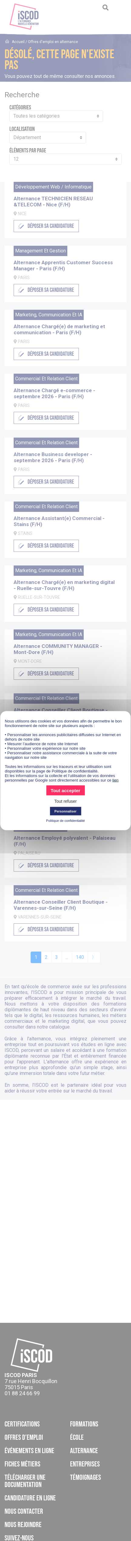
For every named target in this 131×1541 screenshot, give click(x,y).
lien (116, 780)
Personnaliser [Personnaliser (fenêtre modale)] (66, 811)
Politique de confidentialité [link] (65, 820)
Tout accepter (65, 790)
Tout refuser (65, 801)
